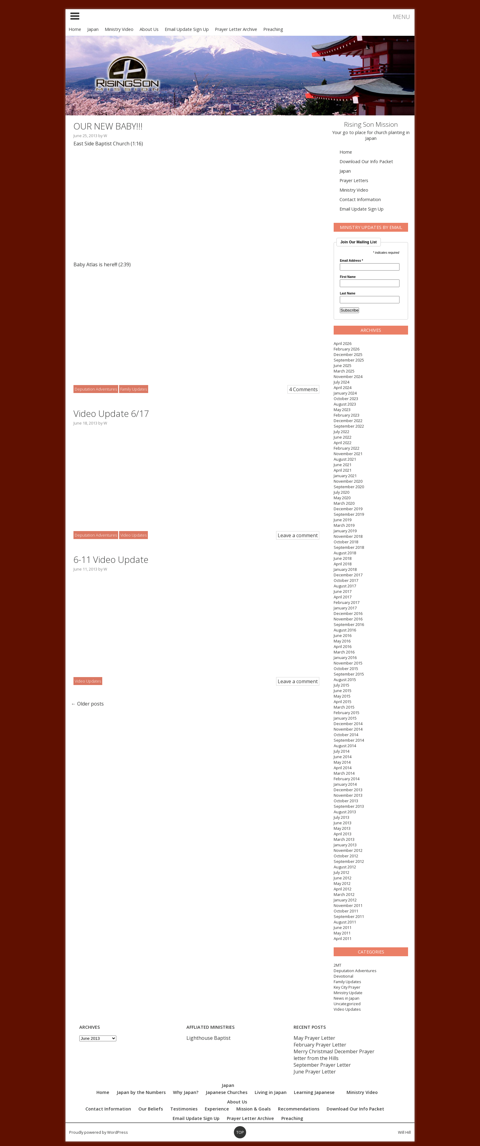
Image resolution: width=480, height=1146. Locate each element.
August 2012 (345, 867)
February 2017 (346, 602)
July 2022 (341, 431)
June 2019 (342, 519)
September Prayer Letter (322, 1065)
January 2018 (345, 569)
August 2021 (345, 459)
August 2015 (345, 679)
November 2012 (348, 850)
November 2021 (348, 453)
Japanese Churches (226, 1092)
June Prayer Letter (315, 1071)
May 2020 (342, 497)
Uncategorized (347, 1003)
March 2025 (344, 371)
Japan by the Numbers (141, 1092)
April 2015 (342, 701)
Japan (93, 29)
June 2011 (342, 927)
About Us (149, 29)
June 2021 (342, 464)
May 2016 (342, 641)
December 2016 (348, 613)
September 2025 (349, 360)
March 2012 (344, 894)
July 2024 (341, 382)
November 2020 (348, 481)
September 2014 (349, 740)
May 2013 (342, 828)
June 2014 (342, 756)
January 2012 (345, 900)
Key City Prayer (347, 987)
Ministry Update (348, 992)
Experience (217, 1109)
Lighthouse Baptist (208, 1038)
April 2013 (342, 834)
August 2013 (345, 812)
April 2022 (342, 442)
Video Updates (347, 1009)
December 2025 (348, 354)
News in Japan (346, 998)
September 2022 (349, 426)
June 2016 (342, 635)
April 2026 (342, 343)
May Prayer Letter (314, 1038)
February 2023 (346, 415)
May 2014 (342, 762)
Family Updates (347, 981)
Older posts (87, 703)
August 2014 (345, 745)
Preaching (273, 29)
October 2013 (346, 800)
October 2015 (346, 668)
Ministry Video (119, 29)
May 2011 (342, 933)
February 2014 (346, 778)
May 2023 (342, 409)
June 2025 (342, 365)
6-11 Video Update (110, 559)
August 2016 (345, 630)
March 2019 (344, 525)
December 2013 (348, 789)
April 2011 (342, 938)
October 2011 (346, 911)
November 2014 (348, 729)
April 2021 (342, 470)
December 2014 (348, 723)
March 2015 (344, 707)
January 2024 (345, 393)
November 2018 (348, 536)
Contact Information (360, 199)
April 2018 (342, 564)
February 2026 (346, 349)
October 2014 (346, 734)
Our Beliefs (150, 1109)
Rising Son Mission (371, 124)
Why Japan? (185, 1092)
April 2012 (342, 889)
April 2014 (342, 767)
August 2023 (345, 404)
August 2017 (345, 586)
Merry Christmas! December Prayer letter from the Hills (334, 1055)
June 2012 (342, 878)
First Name (348, 277)
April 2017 (342, 597)
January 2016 (345, 657)
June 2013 (342, 823)
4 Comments (303, 389)
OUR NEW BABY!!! (108, 126)
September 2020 (349, 486)
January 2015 (345, 718)
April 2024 (342, 387)
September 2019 (349, 514)
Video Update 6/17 (111, 413)
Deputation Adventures (355, 970)
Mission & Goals (253, 1109)
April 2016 (342, 646)
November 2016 (348, 619)
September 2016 (349, 624)
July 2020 (341, 492)
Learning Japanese (314, 1092)
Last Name (347, 293)
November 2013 (348, 795)
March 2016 (344, 652)
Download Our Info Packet (366, 161)
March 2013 (344, 839)
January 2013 (345, 845)
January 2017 (345, 608)
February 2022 (346, 448)
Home (75, 29)
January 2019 (345, 531)
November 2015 (348, 663)
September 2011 (349, 916)
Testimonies (183, 1109)
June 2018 (342, 558)
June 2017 (342, 591)
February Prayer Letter (320, 1044)
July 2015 (341, 685)
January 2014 (345, 784)
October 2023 (346, 398)
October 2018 (346, 542)
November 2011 (348, 905)
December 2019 (348, 508)
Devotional (343, 976)
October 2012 (346, 856)
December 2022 (348, 420)
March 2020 (344, 503)
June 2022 (342, 437)
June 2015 (342, 690)
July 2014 (341, 751)
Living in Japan (271, 1092)
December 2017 (348, 575)
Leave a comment (298, 535)
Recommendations (298, 1109)
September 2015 (349, 674)
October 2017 (346, 580)
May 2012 (342, 883)
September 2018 (349, 547)
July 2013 (341, 817)
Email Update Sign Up (187, 29)
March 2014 (344, 773)
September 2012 (349, 861)
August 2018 (345, 553)
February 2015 (346, 712)
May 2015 (342, 696)
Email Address (351, 260)
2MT (337, 965)
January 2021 (345, 475)
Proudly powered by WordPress (98, 1132)
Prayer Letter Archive (236, 29)
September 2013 (349, 806)
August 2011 (345, 922)
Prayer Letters (353, 180)
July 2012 (341, 872)
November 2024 (348, 376)
